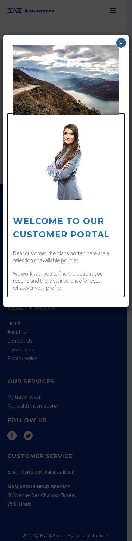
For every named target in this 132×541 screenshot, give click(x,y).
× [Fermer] (121, 43)
